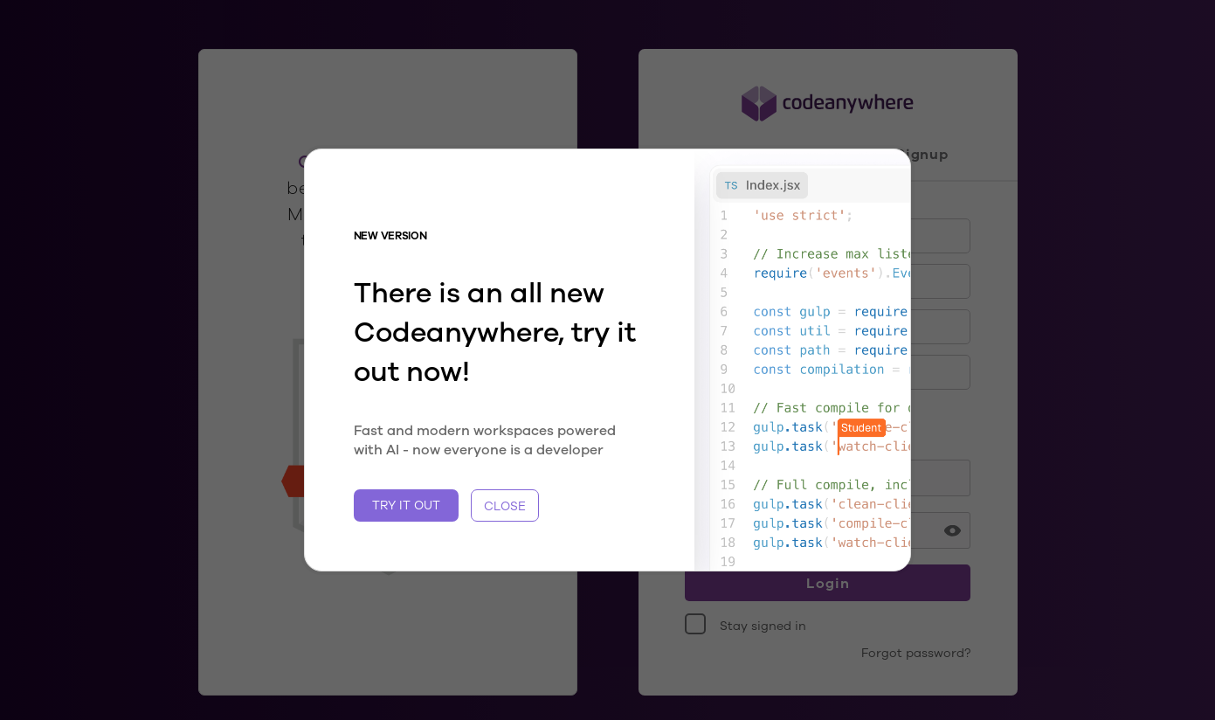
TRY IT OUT (406, 505)
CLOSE (505, 506)
